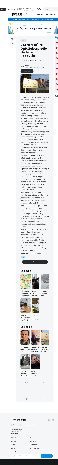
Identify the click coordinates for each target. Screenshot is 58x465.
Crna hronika (34, 448)
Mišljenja (33, 441)
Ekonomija (33, 445)
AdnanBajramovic (28, 12)
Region (52, 14)
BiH (47, 14)
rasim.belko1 (26, 10)
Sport (13, 448)
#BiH (23, 257)
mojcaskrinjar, (27, 8)
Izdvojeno (40, 14)
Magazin (14, 451)
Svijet (13, 445)
